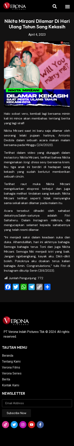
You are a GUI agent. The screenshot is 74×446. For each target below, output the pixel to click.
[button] (67, 6)
